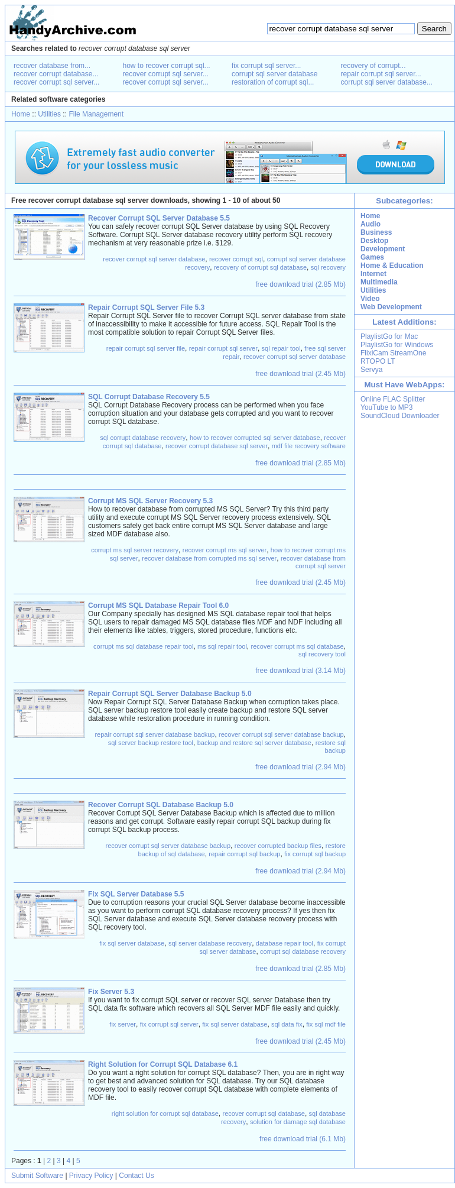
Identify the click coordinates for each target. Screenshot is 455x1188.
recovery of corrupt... (373, 65)
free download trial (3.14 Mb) (300, 670)
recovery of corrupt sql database (260, 267)
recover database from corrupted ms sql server (209, 558)
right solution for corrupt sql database (165, 1113)
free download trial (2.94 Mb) (300, 767)
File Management (96, 114)
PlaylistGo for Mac (389, 336)
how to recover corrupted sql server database (255, 437)
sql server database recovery (210, 943)
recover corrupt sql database (264, 1113)
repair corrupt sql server (223, 348)
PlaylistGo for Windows (396, 345)
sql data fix (287, 1024)
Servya (371, 369)
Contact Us (136, 1175)
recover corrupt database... (56, 74)
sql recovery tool (322, 654)
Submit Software (37, 1175)
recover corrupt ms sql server (224, 549)
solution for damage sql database (298, 1121)
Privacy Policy (91, 1175)
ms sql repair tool (222, 646)
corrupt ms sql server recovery (134, 549)
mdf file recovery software (309, 445)
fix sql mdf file (326, 1024)
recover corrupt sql (236, 259)
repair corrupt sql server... (381, 74)
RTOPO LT (377, 361)
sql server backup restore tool (150, 742)
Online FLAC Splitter (392, 399)
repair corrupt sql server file (145, 348)
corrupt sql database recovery (303, 951)
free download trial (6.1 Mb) (302, 1139)
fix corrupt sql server (169, 1024)
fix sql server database (131, 943)
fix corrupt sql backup (315, 853)
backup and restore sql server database (254, 742)
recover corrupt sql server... (56, 82)
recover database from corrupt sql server (313, 562)
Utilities (49, 114)
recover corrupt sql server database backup (281, 734)
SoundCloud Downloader (399, 416)
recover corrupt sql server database (154, 259)
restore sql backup (331, 746)
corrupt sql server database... (387, 82)
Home (20, 114)
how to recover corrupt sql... (166, 65)
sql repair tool (281, 348)
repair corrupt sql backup (244, 853)
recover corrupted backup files (278, 845)
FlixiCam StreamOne (393, 353)
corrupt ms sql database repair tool (143, 646)
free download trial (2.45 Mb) (300, 374)
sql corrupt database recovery (143, 437)
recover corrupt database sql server (216, 445)
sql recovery (328, 267)
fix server (122, 1024)
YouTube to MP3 (386, 407)
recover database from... (52, 65)
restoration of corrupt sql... (273, 82)
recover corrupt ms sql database (297, 646)
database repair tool (284, 943)
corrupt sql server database (274, 74)
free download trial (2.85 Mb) (300, 284)
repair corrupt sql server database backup (154, 734)
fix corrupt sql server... (266, 65)
